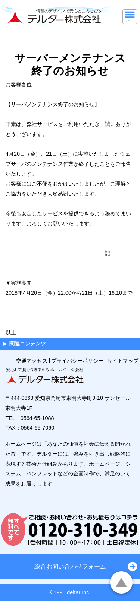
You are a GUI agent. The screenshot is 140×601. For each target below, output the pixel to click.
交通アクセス (31, 360)
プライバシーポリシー (77, 360)
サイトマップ (123, 360)
